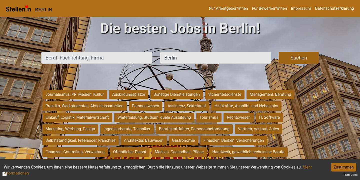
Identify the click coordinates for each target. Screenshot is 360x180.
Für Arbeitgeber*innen (228, 8)
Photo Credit (351, 175)
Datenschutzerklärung (334, 8)
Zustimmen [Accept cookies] (344, 167)
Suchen (298, 58)
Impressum (301, 8)
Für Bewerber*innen (269, 8)
